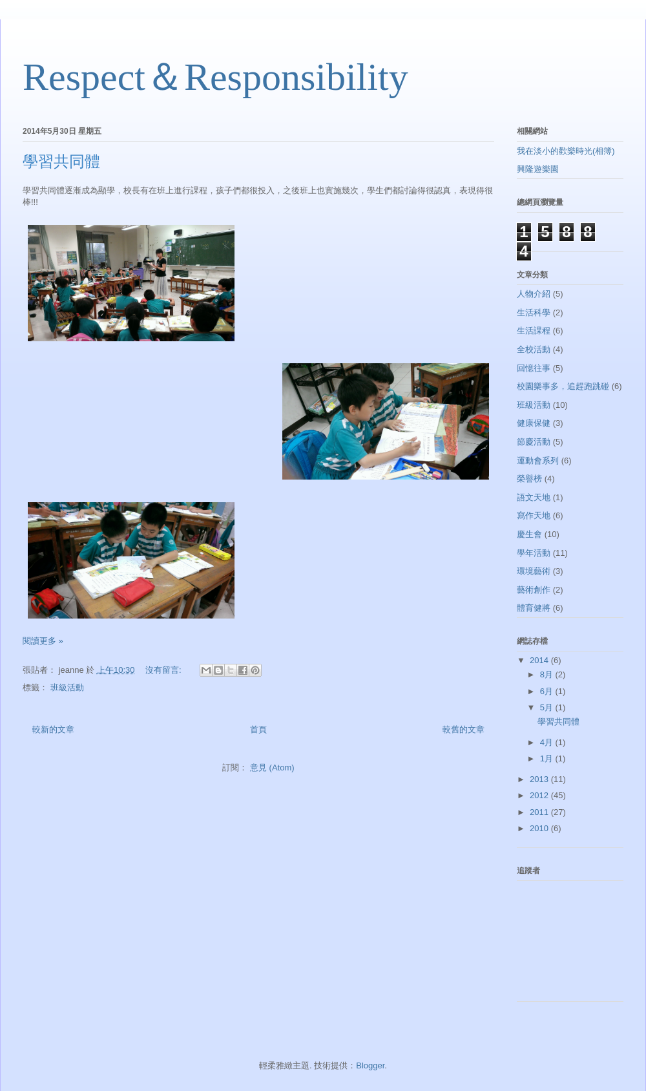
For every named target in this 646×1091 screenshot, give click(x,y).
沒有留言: (164, 670)
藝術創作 (533, 590)
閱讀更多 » (43, 641)
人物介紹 (533, 294)
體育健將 (533, 608)
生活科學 (533, 312)
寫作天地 (533, 515)
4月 (548, 742)
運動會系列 (538, 460)
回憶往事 (533, 368)
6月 (548, 691)
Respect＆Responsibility (215, 77)
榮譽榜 (529, 478)
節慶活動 (533, 442)
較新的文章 (53, 729)
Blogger (370, 1065)
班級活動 (67, 687)
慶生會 (529, 534)
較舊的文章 (463, 729)
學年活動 (533, 553)
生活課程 (533, 330)
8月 (548, 674)
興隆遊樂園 (538, 169)
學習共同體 (61, 161)
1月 (548, 758)
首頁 (258, 729)
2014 (540, 660)
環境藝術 (533, 571)
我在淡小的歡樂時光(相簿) (566, 151)
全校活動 (533, 349)
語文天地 (533, 497)
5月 (548, 707)
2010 (540, 828)
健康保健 (533, 423)
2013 (540, 779)
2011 (540, 812)
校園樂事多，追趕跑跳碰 (563, 386)
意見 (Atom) (272, 767)
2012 (540, 795)
